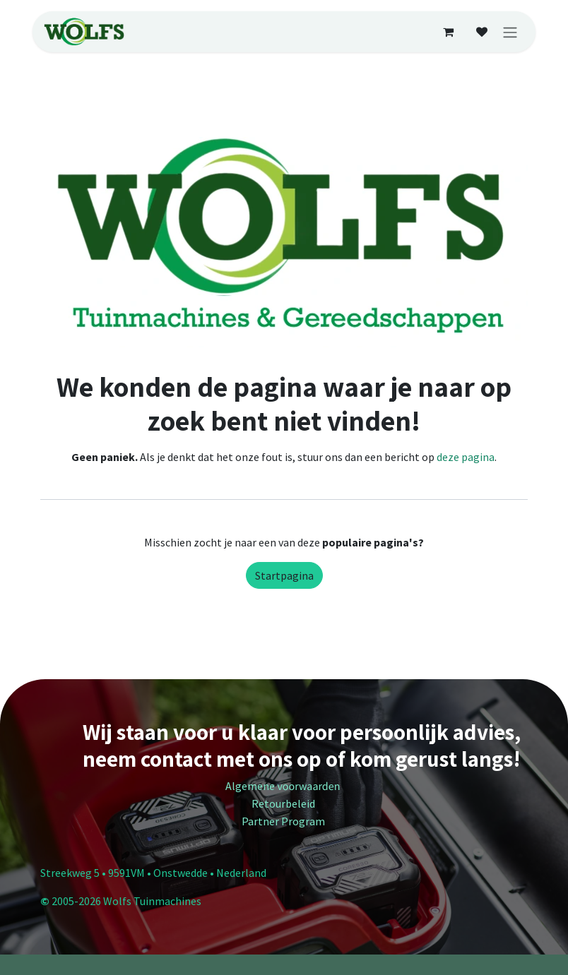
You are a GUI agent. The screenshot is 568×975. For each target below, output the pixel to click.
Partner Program (284, 821)
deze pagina (466, 457)
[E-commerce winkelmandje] (448, 32)
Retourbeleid (284, 803)
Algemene (283, 786)
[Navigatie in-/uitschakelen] (510, 32)
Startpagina (284, 575)
